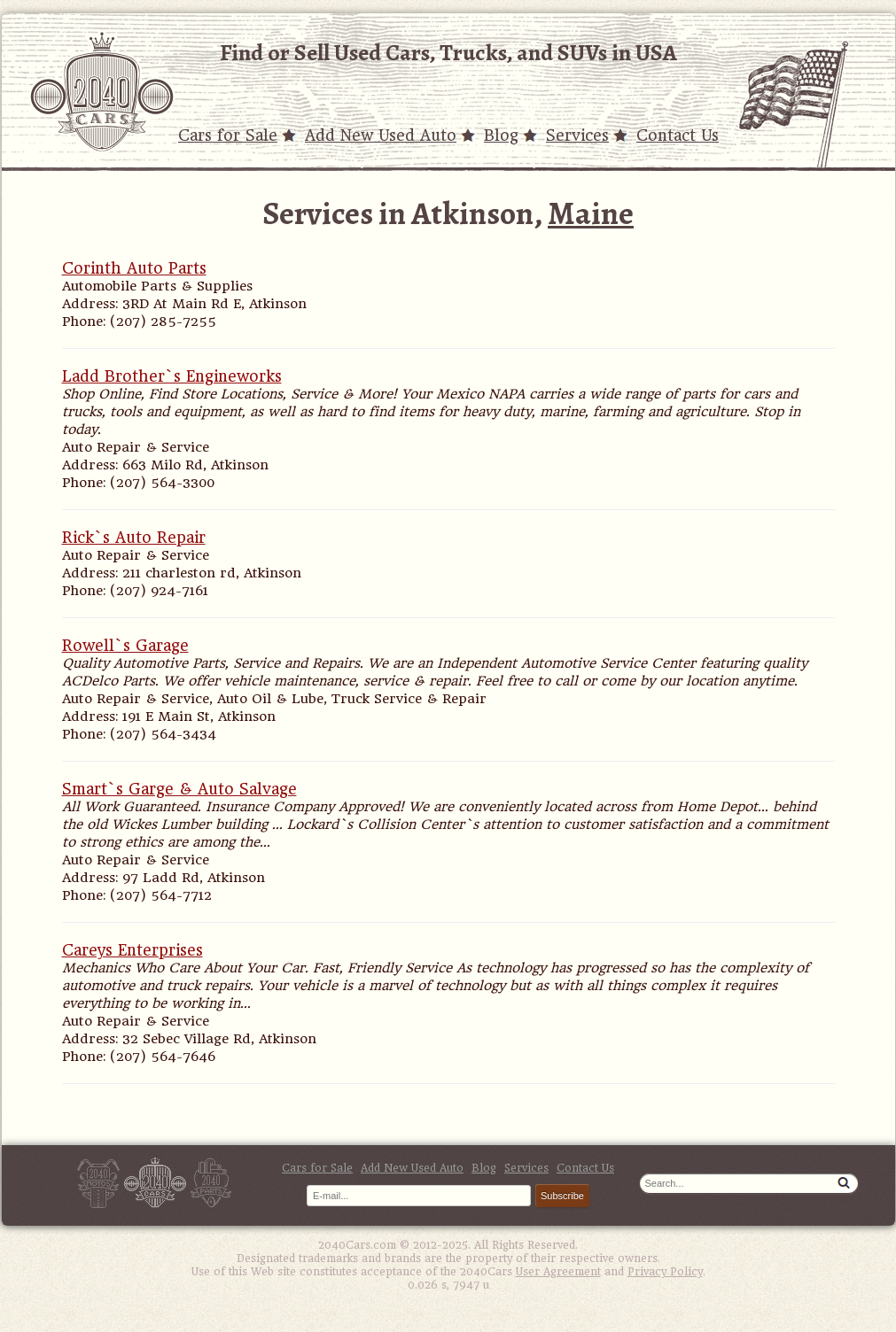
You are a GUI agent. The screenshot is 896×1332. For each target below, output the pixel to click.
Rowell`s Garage (125, 645)
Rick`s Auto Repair (134, 537)
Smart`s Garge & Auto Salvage (179, 789)
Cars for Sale (227, 135)
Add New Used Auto (380, 135)
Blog (501, 135)
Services (577, 135)
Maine (591, 213)
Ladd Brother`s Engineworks (172, 376)
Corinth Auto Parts (134, 268)
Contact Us (677, 135)
